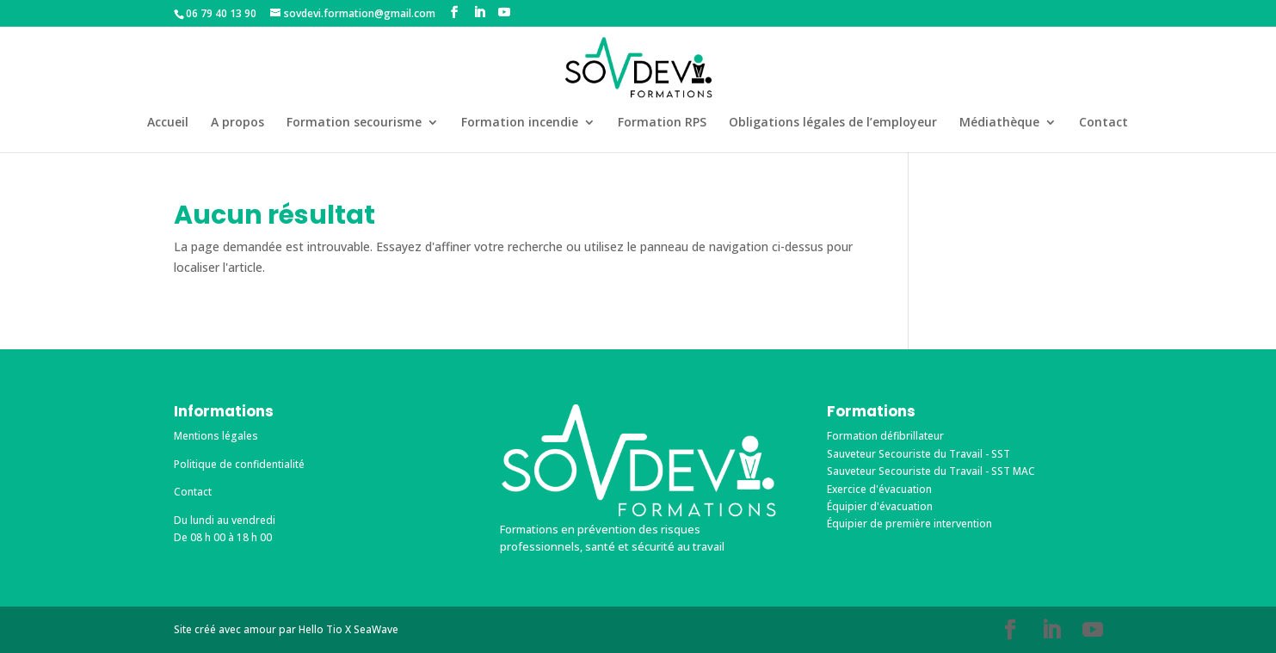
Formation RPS (662, 123)
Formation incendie (519, 123)
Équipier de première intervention (909, 523)
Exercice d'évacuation (879, 489)
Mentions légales (216, 435)
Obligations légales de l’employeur (833, 123)
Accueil (167, 123)
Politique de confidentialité (239, 464)
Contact (1103, 123)
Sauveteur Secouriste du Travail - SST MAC (931, 471)
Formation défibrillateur (885, 435)
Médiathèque (999, 123)
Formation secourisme (354, 123)
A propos (237, 123)
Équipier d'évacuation (880, 506)
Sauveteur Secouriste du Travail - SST (918, 454)
